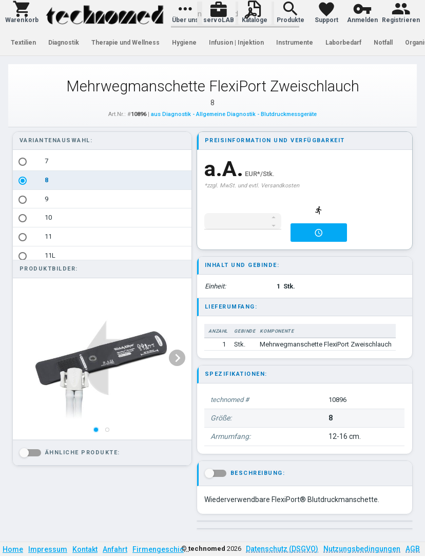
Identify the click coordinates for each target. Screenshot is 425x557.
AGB (412, 549)
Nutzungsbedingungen (361, 549)
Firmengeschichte (163, 549)
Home (13, 549)
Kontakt (85, 549)
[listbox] (102, 236)
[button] (21, 12)
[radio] (22, 162)
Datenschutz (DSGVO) (282, 549)
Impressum (47, 549)
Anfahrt (115, 549)
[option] (102, 161)
